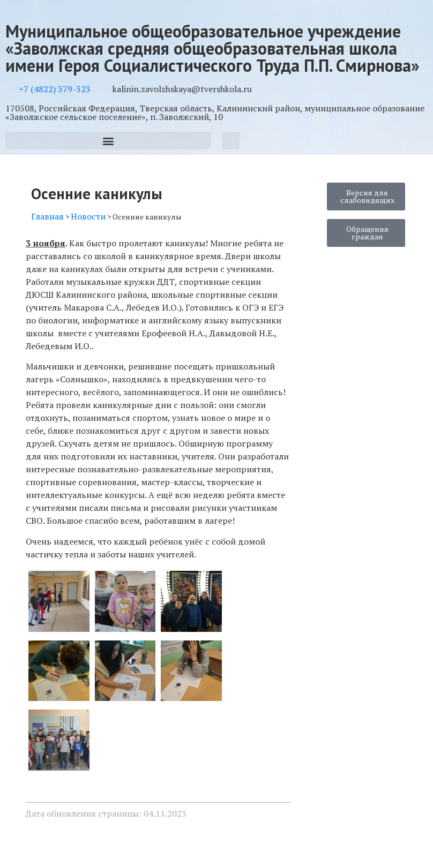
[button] (108, 140)
